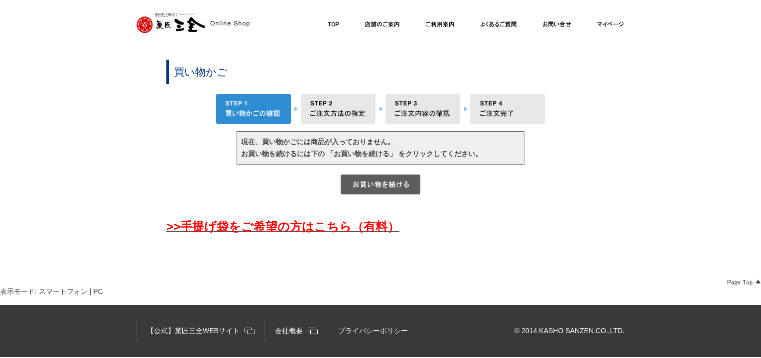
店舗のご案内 (382, 26)
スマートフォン (63, 291)
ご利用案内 (440, 26)
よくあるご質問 (499, 26)
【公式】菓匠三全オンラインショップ (193, 23)
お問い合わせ (557, 26)
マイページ (611, 26)
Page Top (744, 282)
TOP (333, 26)
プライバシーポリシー (373, 331)
